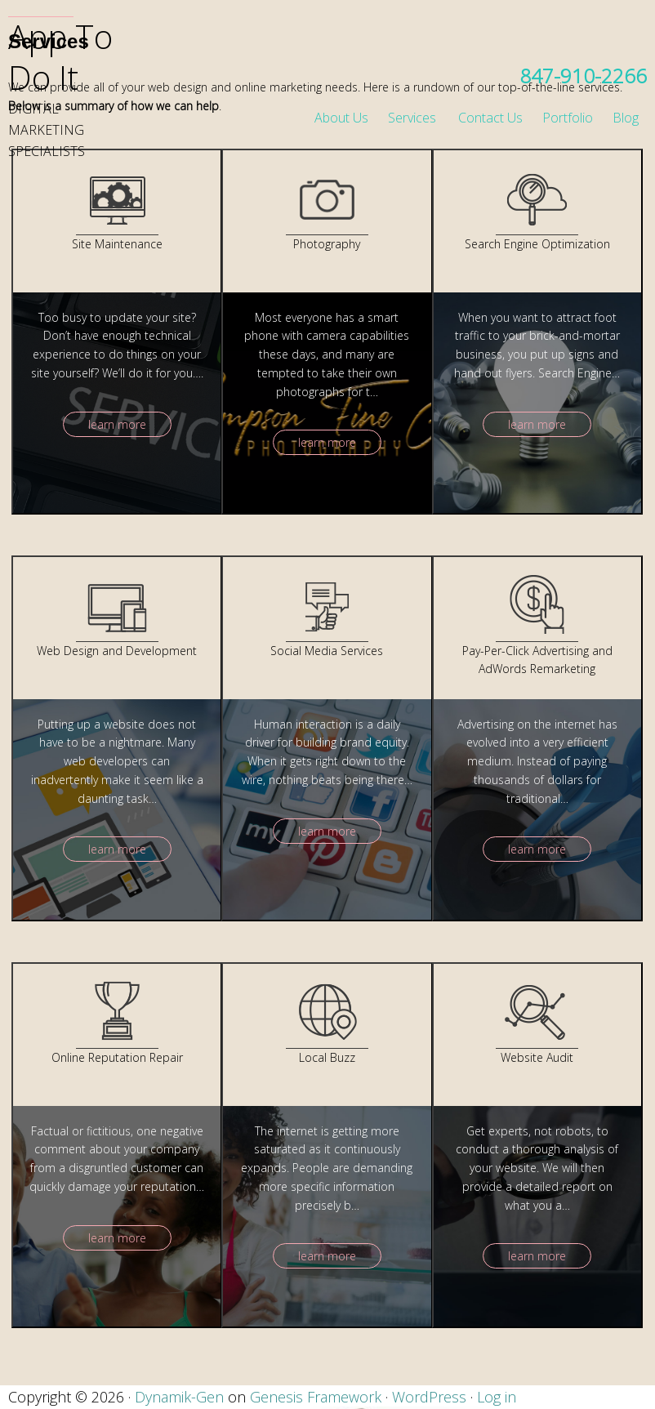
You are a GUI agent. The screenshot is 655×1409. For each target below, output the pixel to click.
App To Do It (60, 57)
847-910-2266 (583, 75)
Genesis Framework (315, 1397)
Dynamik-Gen (179, 1397)
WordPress (429, 1397)
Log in (496, 1397)
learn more (117, 424)
